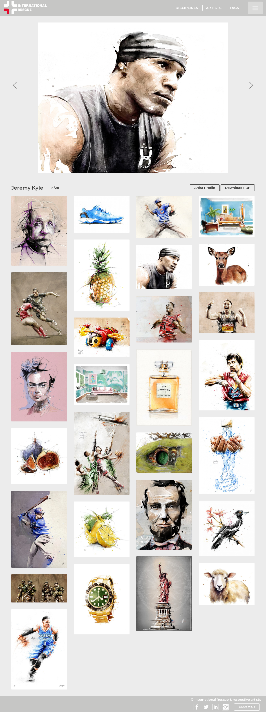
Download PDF (237, 188)
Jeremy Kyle (27, 188)
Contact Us (246, 707)
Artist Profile (204, 188)
